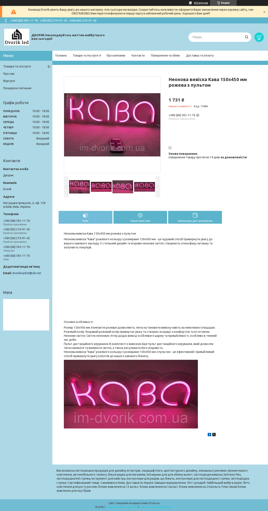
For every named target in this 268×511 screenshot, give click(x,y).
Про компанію (116, 55)
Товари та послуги (85, 55)
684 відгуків (201, 2)
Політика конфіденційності (156, 507)
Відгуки (9, 81)
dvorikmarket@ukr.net (26, 273)
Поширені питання (17, 88)
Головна (61, 55)
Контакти (138, 55)
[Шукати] (246, 37)
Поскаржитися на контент (121, 507)
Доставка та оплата (200, 55)
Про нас (9, 73)
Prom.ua (154, 503)
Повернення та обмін (165, 55)
